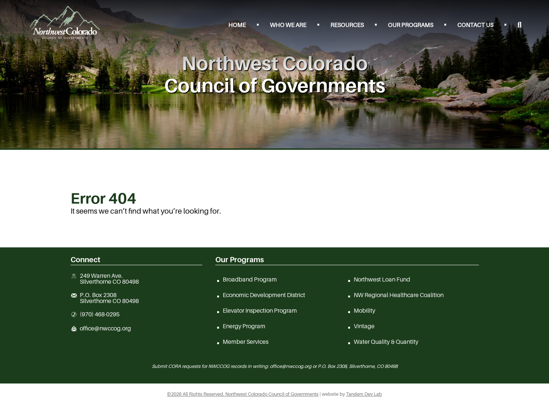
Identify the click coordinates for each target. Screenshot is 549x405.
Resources (347, 25)
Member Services (245, 341)
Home (237, 25)
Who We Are (288, 25)
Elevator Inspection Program (260, 310)
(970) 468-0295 (100, 314)
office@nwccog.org (105, 328)
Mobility (364, 310)
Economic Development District (264, 295)
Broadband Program (250, 279)
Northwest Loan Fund (382, 279)
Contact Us (475, 25)
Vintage (364, 326)
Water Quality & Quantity (386, 341)
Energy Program (244, 326)
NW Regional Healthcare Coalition (399, 295)
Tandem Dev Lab (364, 394)
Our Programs (410, 25)
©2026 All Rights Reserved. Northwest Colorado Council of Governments (242, 394)
